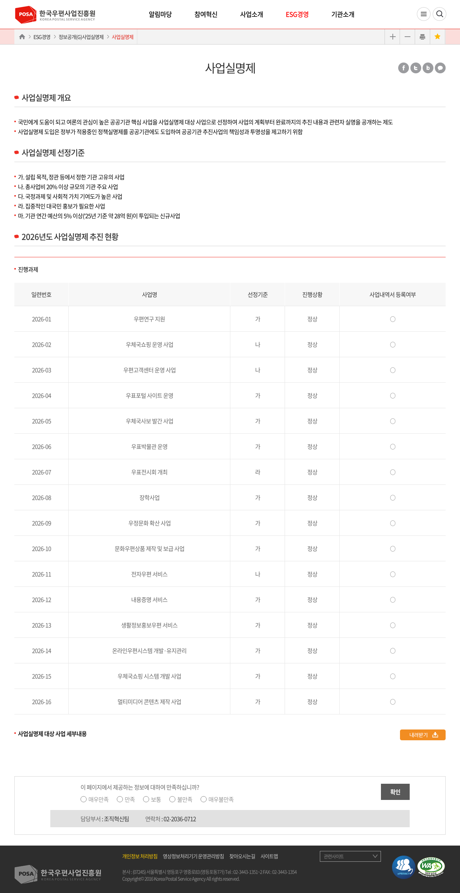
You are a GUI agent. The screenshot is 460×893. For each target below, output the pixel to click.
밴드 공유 (428, 68)
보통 (156, 799)
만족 (130, 799)
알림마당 (160, 14)
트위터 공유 (415, 68)
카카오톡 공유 (440, 68)
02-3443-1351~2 (247, 871)
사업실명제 (122, 36)
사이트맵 (269, 856)
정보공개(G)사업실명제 (81, 36)
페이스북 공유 (403, 68)
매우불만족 (221, 799)
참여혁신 (205, 14)
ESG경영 (297, 14)
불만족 (184, 799)
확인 (395, 791)
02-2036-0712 (180, 818)
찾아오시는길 (242, 856)
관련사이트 (334, 856)
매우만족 (98, 799)
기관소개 (342, 14)
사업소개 (251, 14)
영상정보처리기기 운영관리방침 (193, 856)
